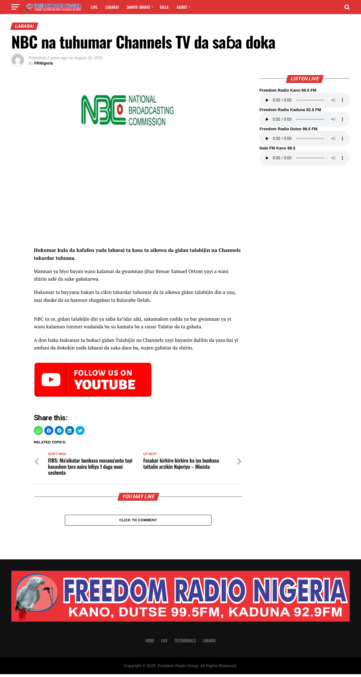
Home (150, 643)
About (182, 7)
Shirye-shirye (138, 7)
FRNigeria (43, 63)
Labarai (111, 7)
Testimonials (185, 643)
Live (94, 7)
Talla (164, 7)
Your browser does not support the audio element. (304, 100)
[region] (138, 199)
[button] (38, 430)
